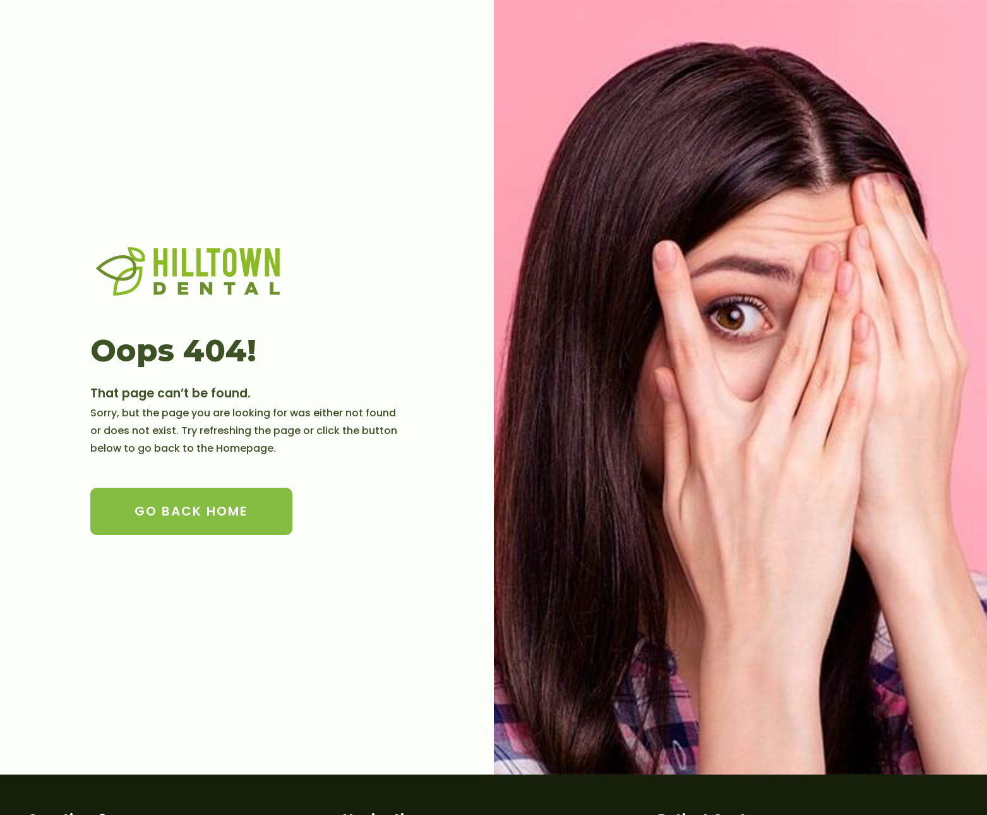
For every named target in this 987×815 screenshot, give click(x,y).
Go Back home (191, 511)
